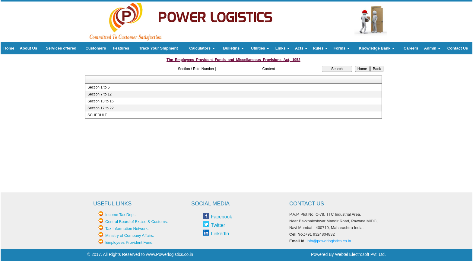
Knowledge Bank (377, 48)
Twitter (218, 225)
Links (282, 48)
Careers (411, 48)
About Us (28, 48)
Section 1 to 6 (98, 87)
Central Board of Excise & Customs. (136, 221)
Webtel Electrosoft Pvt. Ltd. (360, 254)
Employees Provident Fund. (129, 242)
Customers (95, 48)
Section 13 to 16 (100, 101)
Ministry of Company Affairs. (129, 235)
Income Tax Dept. (120, 214)
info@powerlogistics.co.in (329, 241)
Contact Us (457, 48)
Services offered (61, 48)
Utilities (260, 48)
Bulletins (233, 48)
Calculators (201, 48)
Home (8, 48)
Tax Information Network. (127, 228)
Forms (341, 48)
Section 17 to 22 (100, 108)
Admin (432, 48)
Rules (320, 48)
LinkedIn (220, 233)
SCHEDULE (97, 115)
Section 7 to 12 (99, 94)
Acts (301, 48)
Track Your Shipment (158, 48)
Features (121, 48)
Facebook (221, 216)
